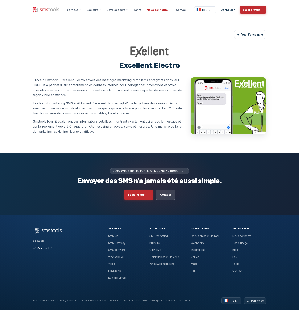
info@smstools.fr (43, 247)
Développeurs (117, 9)
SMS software (116, 249)
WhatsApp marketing (162, 263)
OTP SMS (155, 249)
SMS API (113, 235)
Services (74, 9)
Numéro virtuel (117, 277)
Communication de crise (164, 256)
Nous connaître (159, 9)
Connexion (228, 9)
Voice (111, 263)
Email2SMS (115, 270)
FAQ (235, 256)
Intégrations (198, 249)
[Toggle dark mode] (255, 300)
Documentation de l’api (205, 235)
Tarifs (137, 9)
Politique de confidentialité (166, 300)
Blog (235, 249)
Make (194, 263)
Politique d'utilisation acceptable (128, 300)
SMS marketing (159, 235)
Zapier (195, 256)
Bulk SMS (155, 243)
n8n (193, 270)
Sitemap (189, 300)
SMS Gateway (116, 243)
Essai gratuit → (253, 9)
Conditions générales (94, 300)
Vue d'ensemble (250, 34)
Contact (181, 9)
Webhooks (197, 243)
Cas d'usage (240, 243)
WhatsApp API (116, 256)
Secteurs (94, 9)
